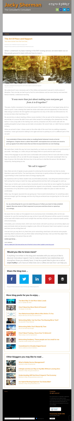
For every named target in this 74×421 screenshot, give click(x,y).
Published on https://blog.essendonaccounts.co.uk (31, 377)
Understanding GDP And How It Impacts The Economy (37, 375)
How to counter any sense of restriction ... (28, 347)
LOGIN (52, 418)
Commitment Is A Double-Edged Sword (32, 346)
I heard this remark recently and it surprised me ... (30, 341)
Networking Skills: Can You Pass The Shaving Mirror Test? (38, 320)
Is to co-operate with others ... (26, 302)
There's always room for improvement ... (28, 334)
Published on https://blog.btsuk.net (27, 364)
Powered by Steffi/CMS (57, 414)
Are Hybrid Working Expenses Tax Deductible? (35, 382)
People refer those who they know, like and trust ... (30, 315)
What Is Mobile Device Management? (32, 362)
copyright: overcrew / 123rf (8, 87)
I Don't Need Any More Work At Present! (32, 307)
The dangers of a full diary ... (25, 309)
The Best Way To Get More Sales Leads (32, 301)
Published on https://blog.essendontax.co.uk (29, 383)
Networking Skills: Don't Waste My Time (32, 326)
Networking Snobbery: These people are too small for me (39, 339)
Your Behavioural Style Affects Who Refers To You (36, 313)
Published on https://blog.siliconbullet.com (29, 370)
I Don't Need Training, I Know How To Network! (35, 333)
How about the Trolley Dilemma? (26, 322)
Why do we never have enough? (26, 328)
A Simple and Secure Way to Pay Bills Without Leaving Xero (39, 369)
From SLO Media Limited (54, 415)
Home (5, 391)
